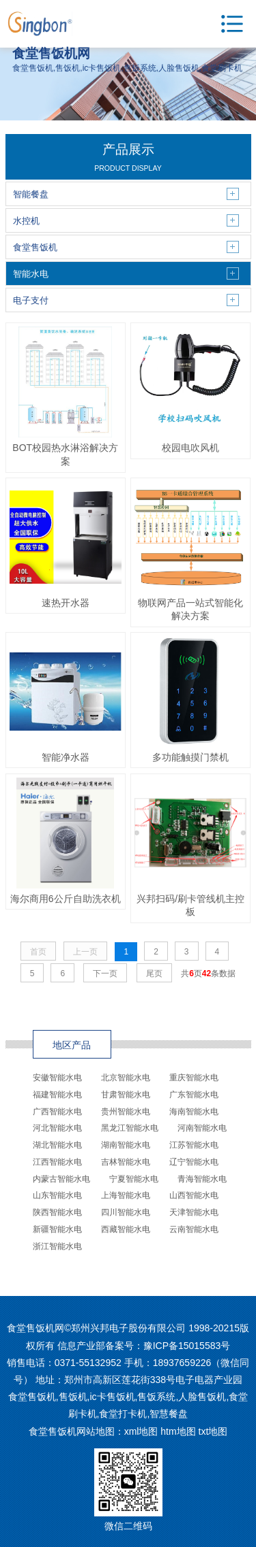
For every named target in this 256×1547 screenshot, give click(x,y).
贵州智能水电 (125, 1111)
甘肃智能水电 (125, 1094)
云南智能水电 (193, 1229)
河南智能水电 (202, 1128)
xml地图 (141, 1431)
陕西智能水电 (57, 1212)
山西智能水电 (193, 1195)
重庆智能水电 (193, 1077)
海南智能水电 (193, 1111)
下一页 (105, 973)
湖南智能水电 (125, 1145)
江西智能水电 (57, 1162)
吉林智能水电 (125, 1162)
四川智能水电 (125, 1212)
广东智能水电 (193, 1094)
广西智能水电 (57, 1111)
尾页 (154, 973)
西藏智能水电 (125, 1229)
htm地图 (177, 1431)
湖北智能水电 (57, 1145)
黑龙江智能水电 (129, 1128)
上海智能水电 (125, 1195)
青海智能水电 (202, 1179)
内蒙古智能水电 (61, 1179)
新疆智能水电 (57, 1229)
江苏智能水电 (193, 1145)
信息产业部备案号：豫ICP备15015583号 (144, 1345)
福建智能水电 (57, 1094)
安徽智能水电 (57, 1077)
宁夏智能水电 (133, 1179)
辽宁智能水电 (193, 1162)
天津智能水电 (193, 1212)
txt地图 (213, 1431)
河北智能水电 (57, 1128)
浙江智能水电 (57, 1246)
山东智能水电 (57, 1195)
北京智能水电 (125, 1077)
